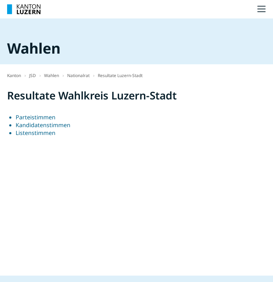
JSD (32, 75)
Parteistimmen (35, 117)
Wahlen (51, 75)
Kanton (14, 75)
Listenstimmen (35, 133)
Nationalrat (78, 75)
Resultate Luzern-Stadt (120, 75)
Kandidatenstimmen (43, 125)
